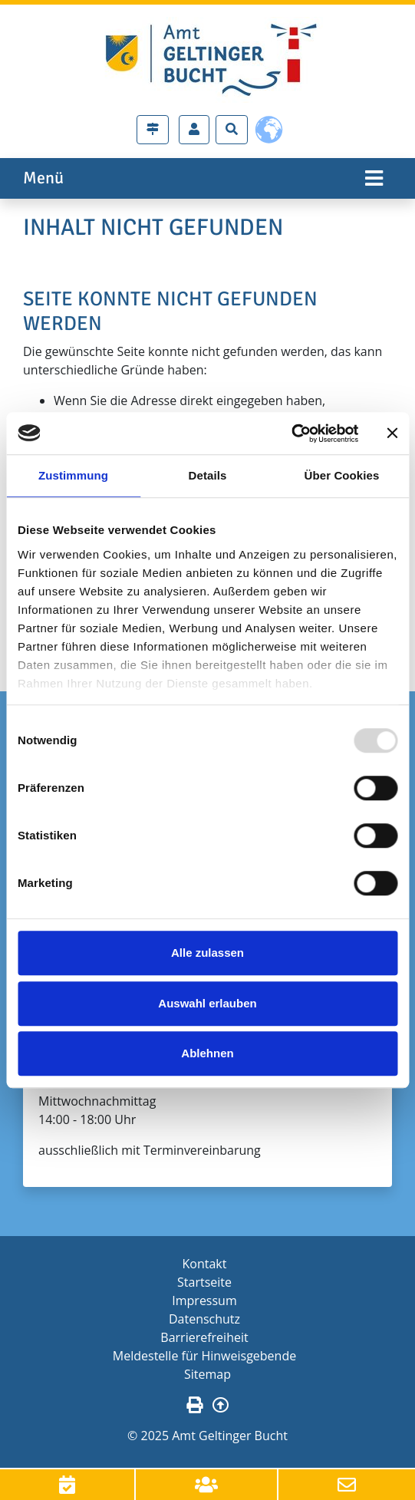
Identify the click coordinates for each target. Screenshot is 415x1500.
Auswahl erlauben (207, 1003)
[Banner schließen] (392, 433)
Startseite (204, 1282)
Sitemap (207, 1374)
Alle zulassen (207, 952)
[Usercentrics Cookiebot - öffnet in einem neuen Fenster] (291, 433)
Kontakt (205, 1263)
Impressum (204, 1300)
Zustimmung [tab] (73, 475)
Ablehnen (207, 1053)
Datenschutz (204, 1318)
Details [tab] (208, 475)
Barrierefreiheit (204, 1337)
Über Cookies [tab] (342, 475)
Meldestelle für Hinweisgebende (204, 1355)
